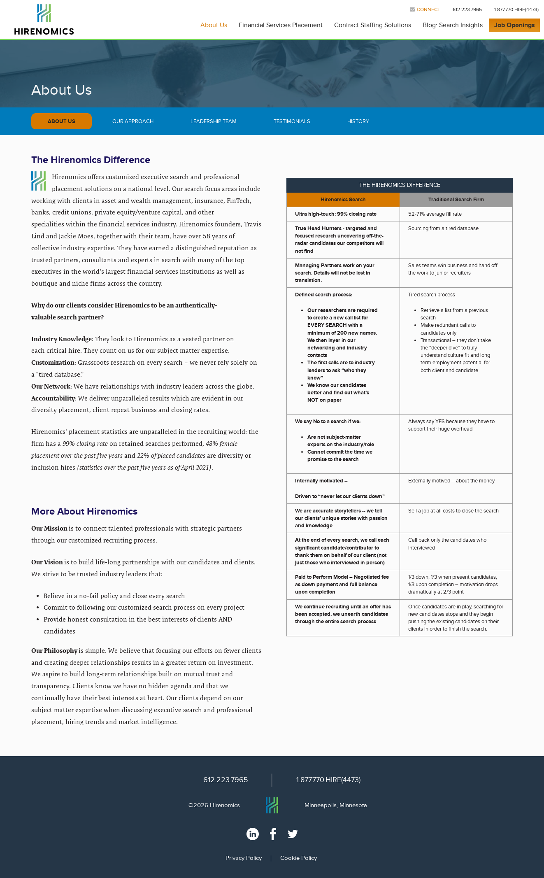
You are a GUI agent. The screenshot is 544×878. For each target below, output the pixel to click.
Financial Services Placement (281, 25)
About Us (213, 25)
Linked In (252, 834)
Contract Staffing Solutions (372, 25)
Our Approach (132, 121)
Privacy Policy (244, 858)
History (358, 121)
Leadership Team (214, 121)
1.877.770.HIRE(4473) (516, 10)
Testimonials (292, 121)
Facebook (273, 834)
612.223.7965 (467, 10)
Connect (428, 10)
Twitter (293, 834)
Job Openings (514, 25)
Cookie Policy (298, 858)
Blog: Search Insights (453, 25)
